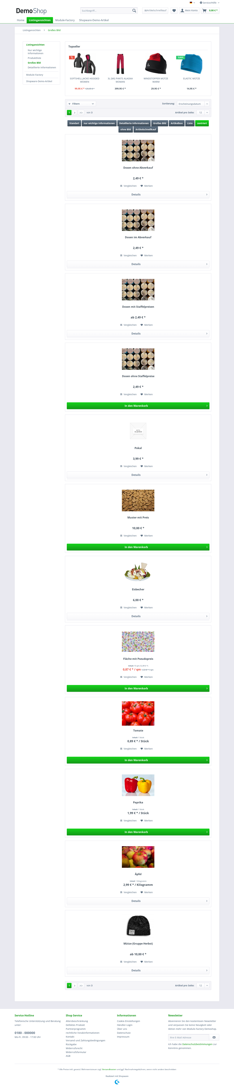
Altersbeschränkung (77, 1021)
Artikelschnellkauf (146, 129)
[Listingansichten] (40, 20)
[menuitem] (109, 12)
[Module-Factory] (65, 20)
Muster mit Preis (138, 517)
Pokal (138, 448)
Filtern (74, 103)
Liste (190, 123)
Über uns (122, 1028)
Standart (74, 123)
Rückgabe (71, 1044)
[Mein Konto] (189, 10)
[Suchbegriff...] (109, 10)
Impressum (123, 1036)
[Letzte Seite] (81, 112)
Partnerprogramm (76, 1028)
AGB (68, 1055)
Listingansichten (35, 44)
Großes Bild (34, 62)
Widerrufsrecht (74, 1048)
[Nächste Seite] (74, 112)
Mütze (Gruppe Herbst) (138, 943)
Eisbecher (138, 589)
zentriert (202, 123)
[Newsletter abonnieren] (214, 1037)
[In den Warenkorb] (138, 405)
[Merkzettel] (174, 10)
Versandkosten (109, 1069)
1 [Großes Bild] (69, 112)
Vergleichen (128, 185)
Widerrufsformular (76, 1052)
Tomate (138, 730)
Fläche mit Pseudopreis (138, 659)
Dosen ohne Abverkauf (138, 167)
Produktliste (34, 58)
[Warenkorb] (210, 10)
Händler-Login (124, 1025)
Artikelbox (177, 123)
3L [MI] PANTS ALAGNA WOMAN (120, 80)
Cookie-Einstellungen (128, 1021)
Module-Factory (34, 74)
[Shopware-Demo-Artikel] (94, 20)
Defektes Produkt (75, 1025)
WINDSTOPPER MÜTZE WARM (156, 80)
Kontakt (70, 1036)
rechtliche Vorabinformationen (82, 1032)
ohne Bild (125, 129)
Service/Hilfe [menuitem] (208, 2)
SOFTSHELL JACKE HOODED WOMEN (84, 80)
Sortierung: (168, 103)
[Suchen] (134, 10)
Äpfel (138, 874)
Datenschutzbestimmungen (197, 1044)
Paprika (138, 802)
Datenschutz (124, 1032)
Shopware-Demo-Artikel (39, 81)
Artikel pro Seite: (184, 112)
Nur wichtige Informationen (35, 52)
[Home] (21, 20)
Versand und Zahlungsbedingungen (85, 1040)
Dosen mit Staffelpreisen (138, 307)
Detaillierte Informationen (42, 67)
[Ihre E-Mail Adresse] (188, 1037)
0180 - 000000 (25, 1033)
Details (169, 194)
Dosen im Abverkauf (138, 237)
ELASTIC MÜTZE (191, 78)
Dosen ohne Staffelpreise (138, 376)
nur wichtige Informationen (99, 123)
